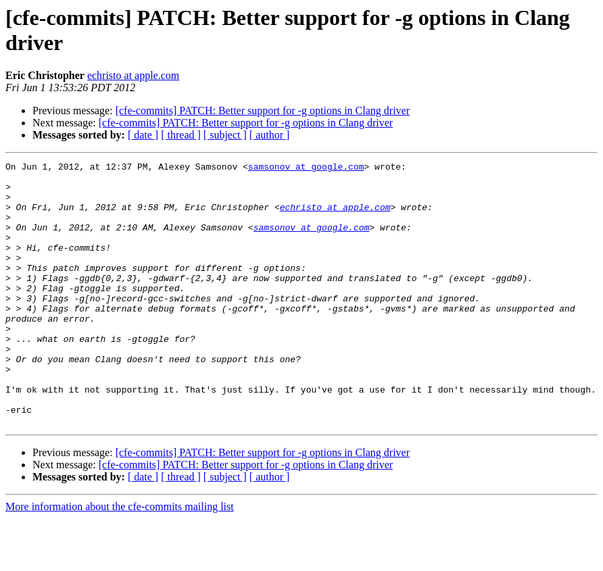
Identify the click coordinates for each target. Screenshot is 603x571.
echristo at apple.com (133, 75)
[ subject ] (225, 135)
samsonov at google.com (306, 168)
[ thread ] (181, 135)
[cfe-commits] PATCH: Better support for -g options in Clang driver (263, 110)
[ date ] (143, 135)
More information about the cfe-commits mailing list (119, 559)
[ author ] (269, 135)
